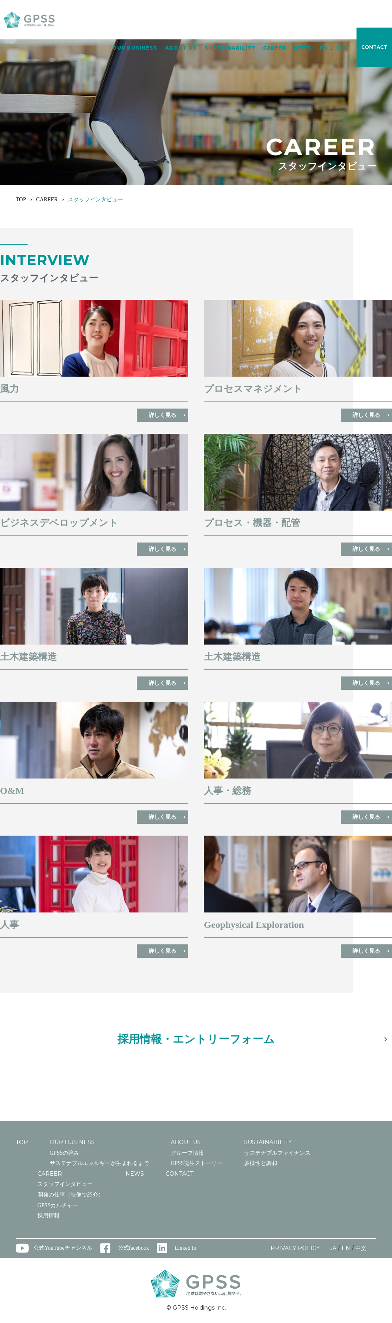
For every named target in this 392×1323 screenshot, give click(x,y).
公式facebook (133, 1248)
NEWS (303, 20)
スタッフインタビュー (65, 1184)
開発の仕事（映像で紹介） (70, 1195)
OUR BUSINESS (134, 20)
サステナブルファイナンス (277, 1153)
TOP (21, 200)
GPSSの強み (64, 1153)
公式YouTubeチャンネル (63, 1248)
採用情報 (48, 1216)
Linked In (185, 1248)
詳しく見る (162, 415)
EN (323, 20)
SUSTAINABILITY (230, 20)
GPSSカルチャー (57, 1205)
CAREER (274, 20)
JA (333, 1248)
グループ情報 (187, 1153)
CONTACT (179, 1173)
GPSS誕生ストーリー (196, 1163)
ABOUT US (181, 20)
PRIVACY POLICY (295, 1248)
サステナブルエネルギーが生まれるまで (99, 1163)
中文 (341, 20)
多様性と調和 (260, 1163)
